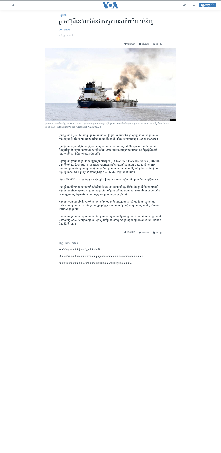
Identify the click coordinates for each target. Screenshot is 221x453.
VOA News (64, 30)
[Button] (129, 44)
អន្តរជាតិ (63, 15)
